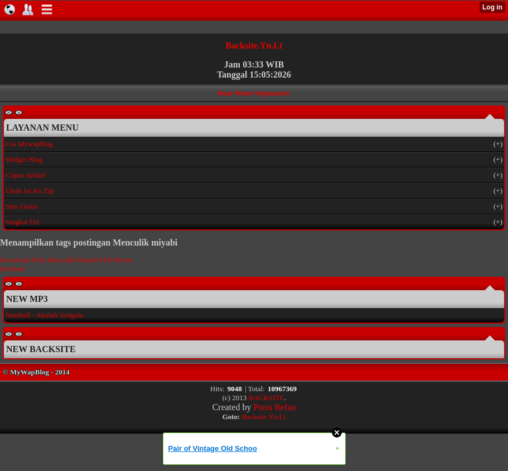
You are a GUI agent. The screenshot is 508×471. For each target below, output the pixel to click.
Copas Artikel (26, 175)
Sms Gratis (21, 206)
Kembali (12, 269)
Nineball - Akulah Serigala (44, 315)
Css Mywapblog (29, 144)
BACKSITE (266, 397)
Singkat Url (22, 222)
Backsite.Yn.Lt (253, 45)
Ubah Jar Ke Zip (30, 190)
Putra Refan (274, 407)
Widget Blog (24, 159)
